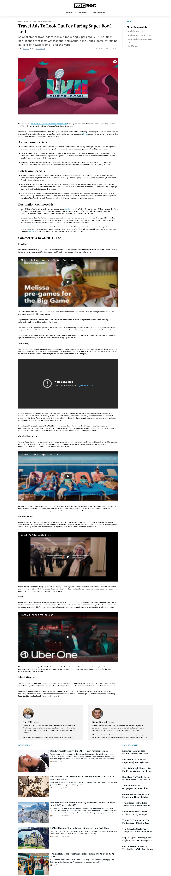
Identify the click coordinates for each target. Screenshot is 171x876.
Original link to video (85, 385)
